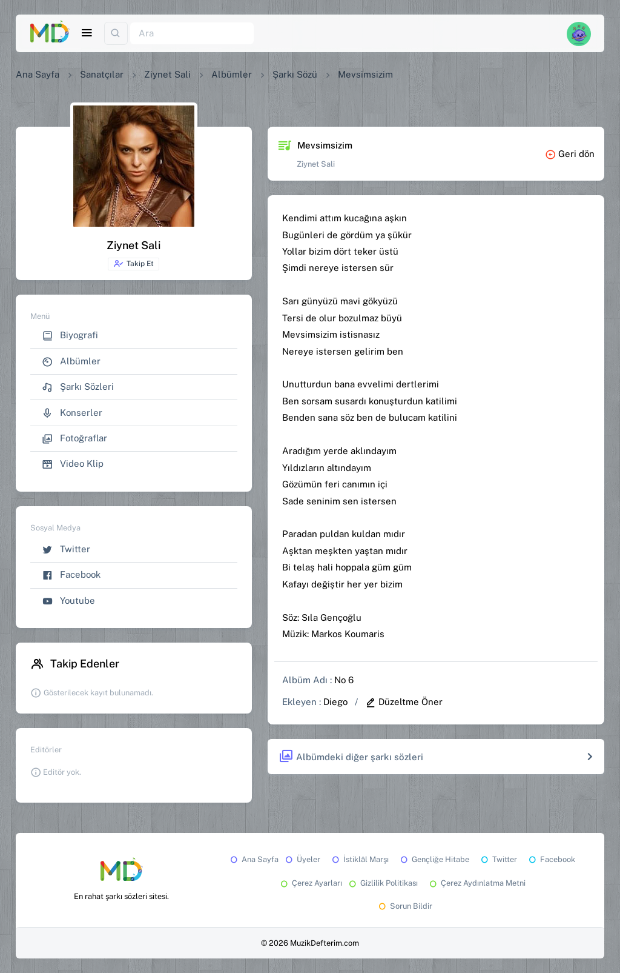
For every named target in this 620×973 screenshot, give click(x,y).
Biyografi (70, 335)
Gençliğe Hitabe (433, 859)
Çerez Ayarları (310, 883)
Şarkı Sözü (294, 74)
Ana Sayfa (37, 74)
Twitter (66, 549)
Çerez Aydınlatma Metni (476, 883)
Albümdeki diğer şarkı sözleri (351, 756)
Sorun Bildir (404, 906)
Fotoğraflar (74, 438)
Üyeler (301, 859)
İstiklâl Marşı (359, 859)
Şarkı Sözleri (78, 387)
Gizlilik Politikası (382, 883)
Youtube (68, 601)
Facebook (71, 575)
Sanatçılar (102, 74)
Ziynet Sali (167, 74)
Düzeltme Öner (404, 702)
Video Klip (73, 464)
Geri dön (570, 154)
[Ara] (192, 33)
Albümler (231, 74)
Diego (335, 702)
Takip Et (133, 263)
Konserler (72, 413)
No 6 (344, 680)
